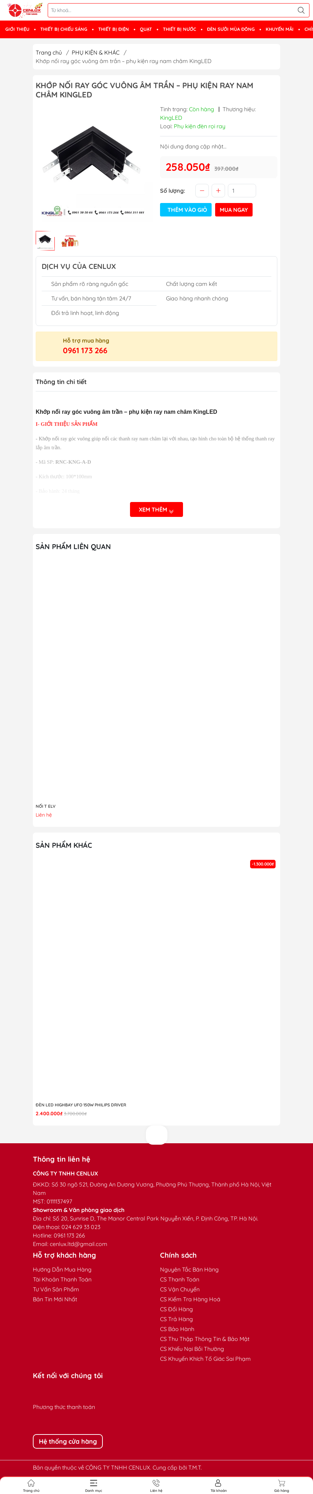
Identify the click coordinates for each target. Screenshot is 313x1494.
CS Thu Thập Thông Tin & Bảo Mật (204, 1338)
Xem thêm (156, 509)
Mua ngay (234, 209)
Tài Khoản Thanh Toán (62, 1279)
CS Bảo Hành (177, 1328)
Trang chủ (49, 52)
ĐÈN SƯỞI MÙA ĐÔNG (231, 29)
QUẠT (146, 29)
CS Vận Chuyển (180, 1289)
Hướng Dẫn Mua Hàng (62, 1269)
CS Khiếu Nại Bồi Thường (192, 1348)
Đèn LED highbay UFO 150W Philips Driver (81, 1104)
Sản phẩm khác (64, 845)
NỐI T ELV (45, 806)
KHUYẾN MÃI (280, 29)
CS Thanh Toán (179, 1279)
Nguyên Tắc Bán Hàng (189, 1269)
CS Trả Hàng (176, 1319)
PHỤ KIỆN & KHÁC (95, 52)
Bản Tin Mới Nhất (55, 1299)
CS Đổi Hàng (176, 1309)
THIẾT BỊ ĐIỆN (113, 29)
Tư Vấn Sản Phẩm (56, 1289)
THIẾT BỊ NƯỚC (179, 29)
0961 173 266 (85, 350)
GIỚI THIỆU (17, 29)
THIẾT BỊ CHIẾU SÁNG (63, 29)
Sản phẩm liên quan (73, 546)
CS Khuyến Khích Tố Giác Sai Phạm (205, 1358)
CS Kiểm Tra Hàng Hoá (190, 1299)
